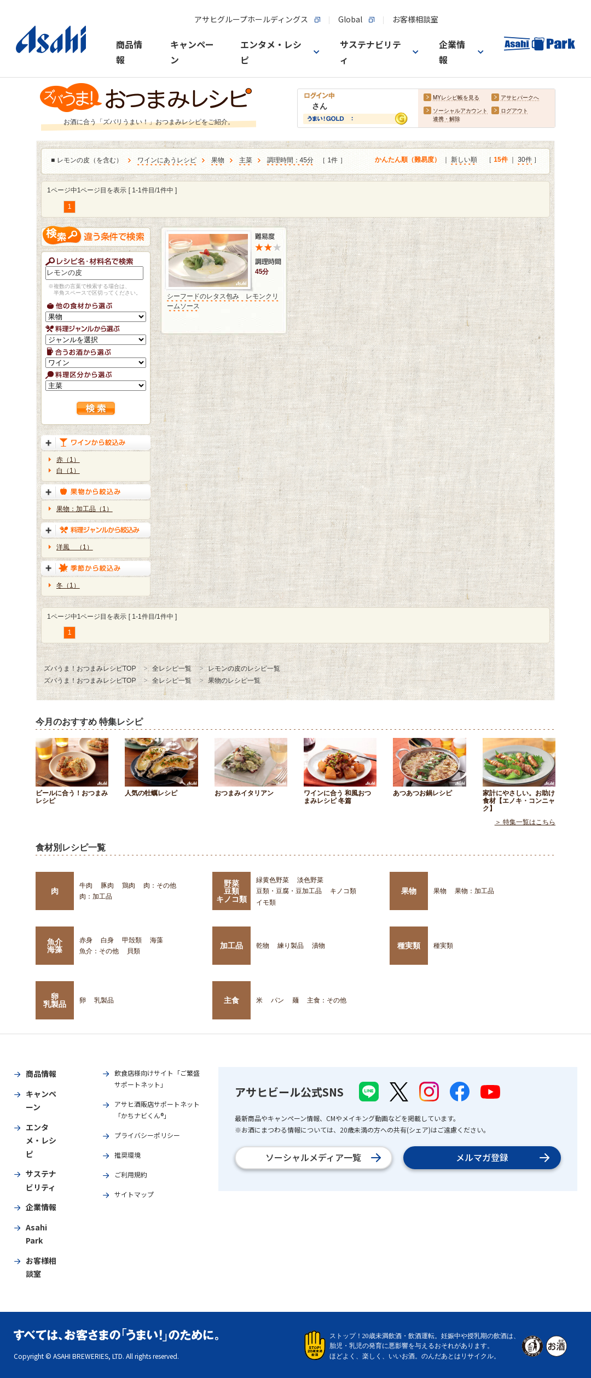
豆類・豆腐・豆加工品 (289, 891)
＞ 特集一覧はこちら (525, 822)
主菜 (245, 161)
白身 (107, 940)
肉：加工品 (95, 896)
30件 (524, 160)
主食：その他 (326, 1000)
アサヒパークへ (520, 98)
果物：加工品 (474, 891)
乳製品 (104, 1000)
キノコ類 (343, 891)
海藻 (156, 940)
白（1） (68, 470)
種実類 (408, 945)
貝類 (133, 951)
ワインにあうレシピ (166, 161)
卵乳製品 (54, 1000)
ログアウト (514, 111)
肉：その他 (159, 885)
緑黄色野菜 (272, 880)
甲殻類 (132, 940)
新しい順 (464, 160)
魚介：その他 (99, 951)
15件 (500, 160)
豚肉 (107, 885)
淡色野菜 (310, 880)
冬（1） (68, 585)
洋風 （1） (74, 547)
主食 (231, 1000)
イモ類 (266, 902)
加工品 (231, 945)
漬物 (318, 945)
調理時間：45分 (290, 161)
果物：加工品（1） (84, 509)
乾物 (262, 945)
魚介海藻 (54, 945)
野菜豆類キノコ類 (231, 891)
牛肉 (85, 885)
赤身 (85, 940)
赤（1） (68, 460)
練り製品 (290, 945)
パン (277, 1000)
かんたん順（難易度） (408, 160)
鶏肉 (128, 885)
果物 (217, 161)
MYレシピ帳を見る (456, 98)
